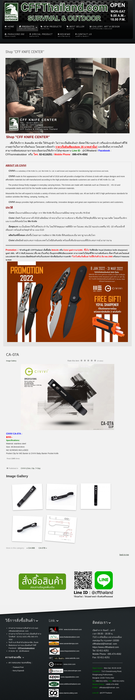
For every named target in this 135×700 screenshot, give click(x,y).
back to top (124, 555)
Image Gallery (11, 361)
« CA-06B (31, 548)
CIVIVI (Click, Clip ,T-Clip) (30, 468)
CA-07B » (43, 548)
